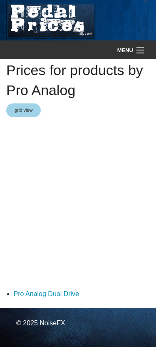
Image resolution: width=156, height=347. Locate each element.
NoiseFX (52, 323)
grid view (23, 110)
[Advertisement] (78, 204)
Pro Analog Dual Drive (46, 293)
